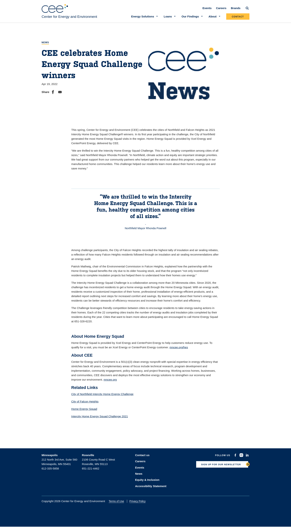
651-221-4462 (90, 470)
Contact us (142, 456)
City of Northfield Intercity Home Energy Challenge (102, 395)
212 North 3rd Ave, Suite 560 (59, 461)
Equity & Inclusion (147, 480)
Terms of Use (118, 501)
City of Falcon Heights (85, 403)
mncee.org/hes (178, 348)
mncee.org (110, 381)
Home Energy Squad (84, 410)
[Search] (247, 9)
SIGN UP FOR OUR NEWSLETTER (218, 466)
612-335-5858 (50, 470)
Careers (221, 9)
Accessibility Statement (150, 486)
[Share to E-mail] (60, 93)
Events (207, 9)
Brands (236, 9)
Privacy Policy (139, 501)
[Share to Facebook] (53, 93)
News (45, 44)
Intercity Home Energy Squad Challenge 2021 (99, 417)
